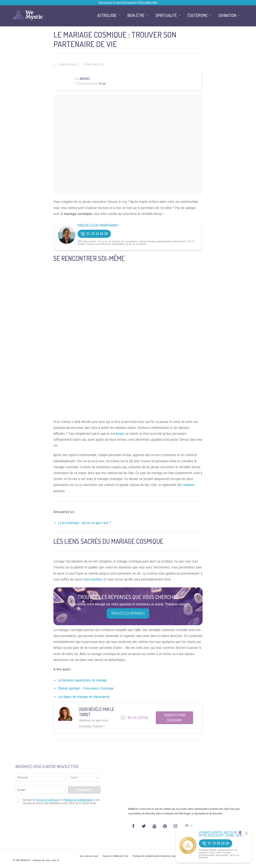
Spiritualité (94, 64)
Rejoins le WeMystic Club (115, 856)
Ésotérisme (198, 15)
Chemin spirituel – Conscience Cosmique (86, 688)
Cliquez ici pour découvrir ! (174, 717)
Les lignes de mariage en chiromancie (84, 697)
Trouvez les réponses (128, 613)
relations (189, 485)
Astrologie (107, 15)
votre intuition (92, 579)
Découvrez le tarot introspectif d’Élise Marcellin (128, 2)
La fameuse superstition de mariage (82, 680)
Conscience (68, 64)
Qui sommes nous (89, 856)
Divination (227, 15)
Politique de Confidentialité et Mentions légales (156, 856)
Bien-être (136, 15)
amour (120, 434)
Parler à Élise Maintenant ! (98, 225)
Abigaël (85, 78)
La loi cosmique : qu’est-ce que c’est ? (84, 523)
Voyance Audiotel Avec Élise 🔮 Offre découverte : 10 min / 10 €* (221, 834)
